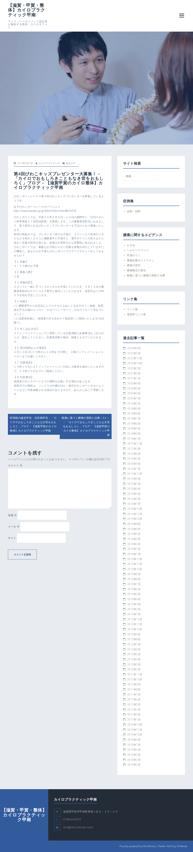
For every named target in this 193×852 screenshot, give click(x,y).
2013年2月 (134, 609)
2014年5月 (134, 533)
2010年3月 (134, 759)
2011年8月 (134, 689)
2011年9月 (134, 684)
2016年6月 (134, 453)
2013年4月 (134, 599)
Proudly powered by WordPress (137, 846)
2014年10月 (134, 518)
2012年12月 (134, 619)
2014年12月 (134, 508)
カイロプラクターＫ (49, 163)
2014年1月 (134, 554)
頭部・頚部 (134, 211)
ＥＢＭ (131, 245)
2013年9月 (134, 574)
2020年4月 (134, 393)
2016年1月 (134, 468)
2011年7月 (134, 694)
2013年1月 (134, 614)
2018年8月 (134, 413)
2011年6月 (134, 699)
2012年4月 (134, 659)
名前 (12, 515)
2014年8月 (134, 523)
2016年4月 (134, 463)
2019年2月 (134, 403)
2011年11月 (134, 674)
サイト (12, 538)
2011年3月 (134, 709)
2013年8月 (134, 579)
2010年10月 (134, 734)
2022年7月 (134, 368)
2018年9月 (134, 408)
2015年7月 (134, 483)
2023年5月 (134, 353)
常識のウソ (134, 255)
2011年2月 (134, 714)
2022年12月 (134, 358)
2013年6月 (134, 589)
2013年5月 (134, 594)
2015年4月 (134, 488)
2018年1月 (134, 438)
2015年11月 (134, 473)
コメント (15, 465)
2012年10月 (134, 629)
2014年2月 (134, 548)
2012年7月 (134, 644)
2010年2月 (134, 764)
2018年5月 (134, 428)
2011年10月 (134, 679)
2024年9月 (134, 348)
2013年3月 (134, 604)
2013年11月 (134, 563)
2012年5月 (134, 654)
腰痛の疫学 (134, 265)
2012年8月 (134, 639)
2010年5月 (134, 754)
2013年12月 (134, 559)
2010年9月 (134, 739)
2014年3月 (134, 544)
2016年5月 (134, 458)
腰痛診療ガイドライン (140, 260)
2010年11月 (134, 729)
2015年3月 (134, 493)
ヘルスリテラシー (138, 250)
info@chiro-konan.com (78, 827)
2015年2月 (134, 498)
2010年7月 (134, 744)
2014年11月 (134, 513)
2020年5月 (134, 388)
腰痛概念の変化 (136, 270)
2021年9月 (134, 373)
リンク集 (132, 309)
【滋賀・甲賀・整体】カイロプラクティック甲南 (26, 10)
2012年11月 (134, 624)
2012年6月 (134, 649)
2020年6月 (134, 383)
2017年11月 (134, 443)
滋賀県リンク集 (136, 314)
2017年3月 (134, 448)
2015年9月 (134, 478)
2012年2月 (134, 669)
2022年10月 (134, 363)
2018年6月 (134, 423)
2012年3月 (134, 664)
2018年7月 (134, 418)
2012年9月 (134, 634)
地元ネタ (70, 163)
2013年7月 (134, 584)
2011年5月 (134, 704)
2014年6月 (134, 529)
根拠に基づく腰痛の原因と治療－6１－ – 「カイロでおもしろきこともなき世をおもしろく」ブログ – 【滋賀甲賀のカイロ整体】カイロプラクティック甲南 (86, 426)
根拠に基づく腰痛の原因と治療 (146, 275)
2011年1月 (134, 719)
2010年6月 (134, 749)
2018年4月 (134, 433)
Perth (170, 846)
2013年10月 (134, 569)
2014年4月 (134, 538)
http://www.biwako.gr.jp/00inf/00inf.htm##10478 (45, 210)
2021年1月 (134, 378)
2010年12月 (134, 724)
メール (14, 526)
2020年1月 (134, 398)
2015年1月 (134, 503)
